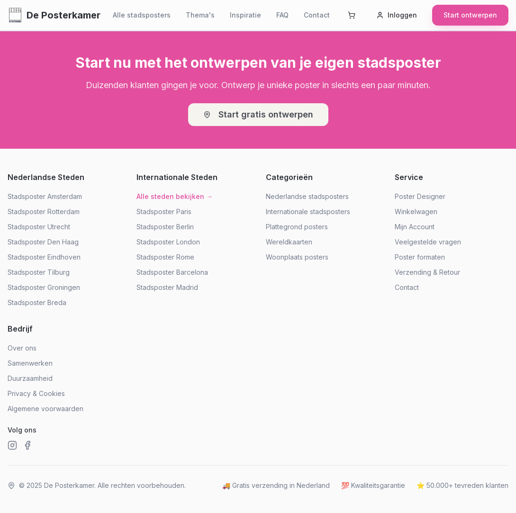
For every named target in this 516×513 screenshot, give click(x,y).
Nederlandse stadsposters (307, 196)
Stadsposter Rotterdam (44, 211)
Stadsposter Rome (165, 257)
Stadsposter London (168, 242)
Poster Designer (420, 196)
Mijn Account (415, 227)
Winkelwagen (416, 211)
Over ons (22, 348)
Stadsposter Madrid (167, 287)
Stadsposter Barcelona (172, 272)
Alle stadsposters (142, 15)
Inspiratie (245, 15)
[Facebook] (27, 445)
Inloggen (396, 15)
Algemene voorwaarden (45, 409)
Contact (317, 15)
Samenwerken (30, 363)
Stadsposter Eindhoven (44, 257)
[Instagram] (12, 445)
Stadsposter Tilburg (39, 272)
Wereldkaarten (289, 242)
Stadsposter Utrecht (39, 227)
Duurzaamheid (30, 378)
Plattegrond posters (297, 227)
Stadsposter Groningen (44, 287)
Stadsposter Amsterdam (45, 196)
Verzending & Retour (427, 272)
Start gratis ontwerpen (258, 114)
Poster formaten (420, 257)
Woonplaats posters (297, 257)
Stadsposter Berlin (165, 227)
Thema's (200, 15)
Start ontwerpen (470, 15)
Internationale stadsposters (308, 211)
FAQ (282, 15)
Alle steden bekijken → (174, 196)
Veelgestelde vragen (428, 242)
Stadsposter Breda (37, 302)
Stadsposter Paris (163, 211)
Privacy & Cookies (36, 393)
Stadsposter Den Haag (43, 242)
